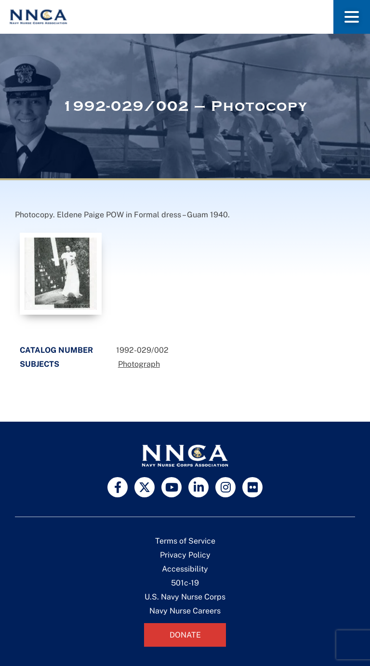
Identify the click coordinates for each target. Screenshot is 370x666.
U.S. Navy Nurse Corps (185, 596)
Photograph (139, 364)
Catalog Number (56, 350)
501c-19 (185, 582)
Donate (185, 634)
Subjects (39, 364)
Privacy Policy (185, 554)
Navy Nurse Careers (185, 610)
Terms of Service (185, 541)
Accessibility (185, 568)
